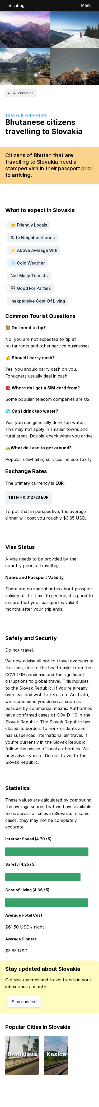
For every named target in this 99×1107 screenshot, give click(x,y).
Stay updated (24, 1002)
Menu (86, 5)
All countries (20, 93)
